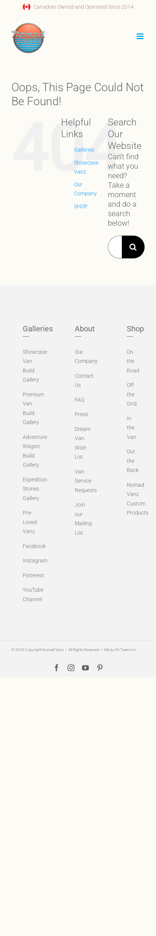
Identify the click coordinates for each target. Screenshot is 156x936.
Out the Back (133, 460)
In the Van (131, 427)
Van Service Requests (86, 481)
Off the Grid (132, 394)
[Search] (133, 247)
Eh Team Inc (125, 650)
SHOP (81, 206)
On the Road (133, 361)
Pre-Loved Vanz (30, 522)
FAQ (79, 400)
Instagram (35, 560)
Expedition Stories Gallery (35, 489)
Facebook (34, 546)
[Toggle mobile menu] (141, 36)
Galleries (84, 150)
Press (81, 414)
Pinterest (33, 575)
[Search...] (115, 247)
